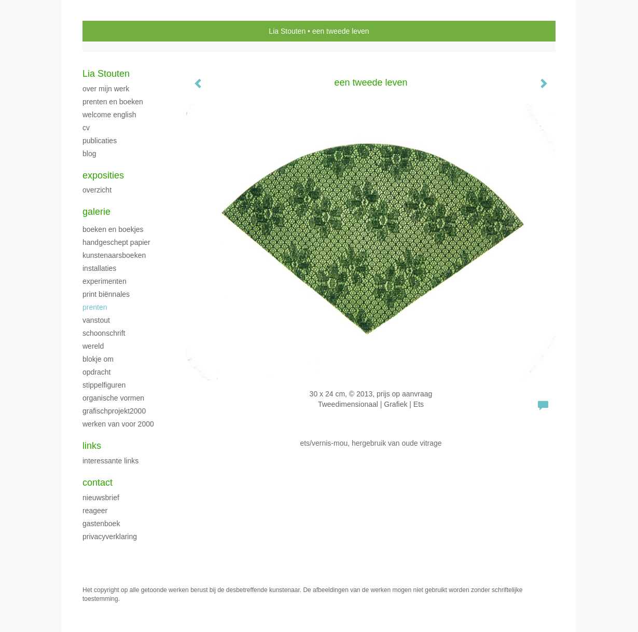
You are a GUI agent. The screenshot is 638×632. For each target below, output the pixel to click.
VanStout (96, 320)
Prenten (94, 307)
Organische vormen (113, 398)
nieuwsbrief (100, 497)
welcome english (109, 115)
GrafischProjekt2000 (114, 411)
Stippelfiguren (104, 385)
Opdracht (96, 372)
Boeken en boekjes (113, 229)
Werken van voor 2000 (118, 424)
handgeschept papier (116, 242)
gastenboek (101, 523)
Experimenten (104, 281)
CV (86, 127)
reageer (94, 510)
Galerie (96, 212)
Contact (97, 482)
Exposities (103, 175)
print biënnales (106, 294)
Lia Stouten (287, 31)
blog (89, 153)
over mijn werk (105, 89)
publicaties (99, 140)
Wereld (93, 346)
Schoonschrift (103, 333)
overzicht (97, 190)
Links (91, 446)
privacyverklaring (109, 536)
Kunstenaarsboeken (114, 255)
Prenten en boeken (112, 102)
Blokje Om (98, 359)
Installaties (99, 268)
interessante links (110, 461)
